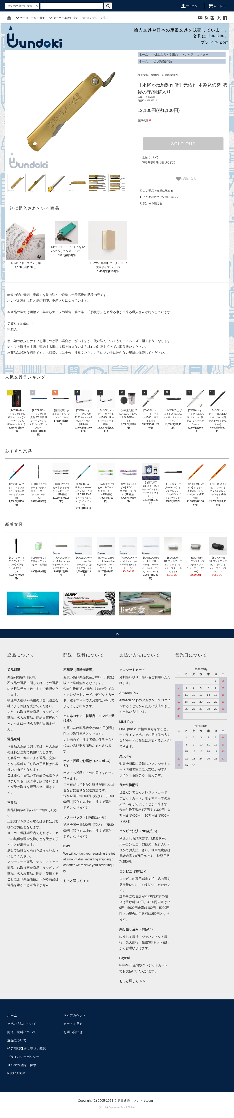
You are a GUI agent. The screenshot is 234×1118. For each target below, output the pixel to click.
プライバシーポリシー (23, 1057)
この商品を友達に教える (155, 190)
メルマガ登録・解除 (21, 1065)
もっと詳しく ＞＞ (76, 881)
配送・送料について (21, 1032)
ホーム (143, 54)
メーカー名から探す (63, 17)
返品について (150, 157)
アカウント (191, 6)
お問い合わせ (72, 1032)
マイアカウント (74, 1015)
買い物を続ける (150, 203)
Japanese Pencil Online (122, 1107)
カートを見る (72, 1024)
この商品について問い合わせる (159, 197)
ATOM (20, 1073)
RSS (10, 1073)
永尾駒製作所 (163, 61)
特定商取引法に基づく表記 (158, 162)
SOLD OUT (183, 144)
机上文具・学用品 (166, 54)
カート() (217, 6)
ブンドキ (104, 1107)
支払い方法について (21, 1024)
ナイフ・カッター (196, 54)
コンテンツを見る (95, 17)
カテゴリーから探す (30, 17)
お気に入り (186, 178)
